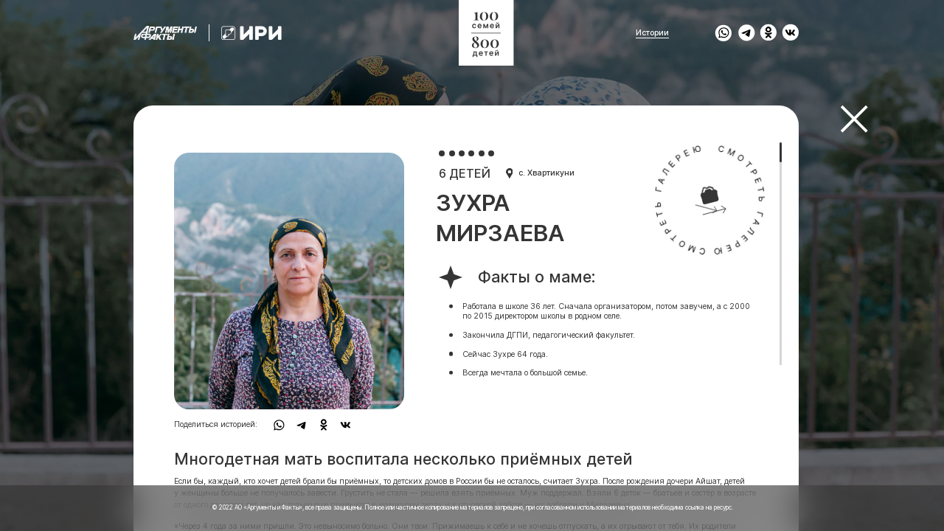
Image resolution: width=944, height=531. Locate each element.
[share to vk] (791, 33)
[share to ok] (769, 33)
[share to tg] (747, 33)
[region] (465, 265)
